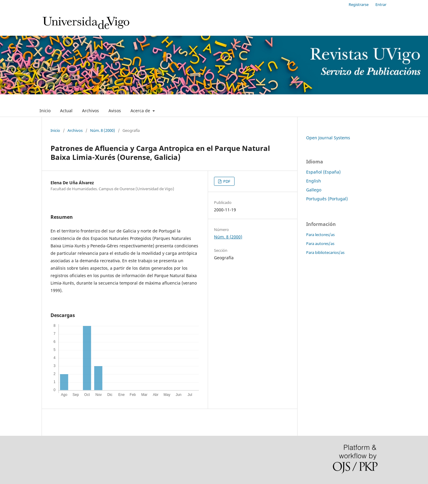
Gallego (313, 190)
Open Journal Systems (328, 137)
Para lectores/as (320, 234)
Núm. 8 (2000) (102, 130)
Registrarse (359, 4)
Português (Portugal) (327, 199)
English (313, 181)
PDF (226, 181)
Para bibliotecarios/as (325, 252)
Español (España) (323, 172)
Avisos (114, 110)
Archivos (90, 110)
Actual (66, 110)
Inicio (45, 110)
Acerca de (140, 110)
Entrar (380, 4)
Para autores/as (320, 243)
